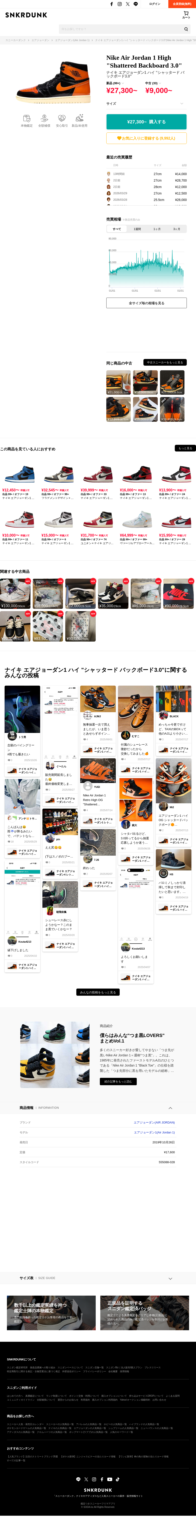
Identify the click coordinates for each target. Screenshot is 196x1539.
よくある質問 (173, 1396)
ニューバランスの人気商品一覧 (157, 1428)
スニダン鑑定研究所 (17, 1367)
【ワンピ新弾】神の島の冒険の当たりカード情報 (143, 1456)
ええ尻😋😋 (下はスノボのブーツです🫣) (59, 852)
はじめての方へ (15, 1396)
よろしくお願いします (134, 959)
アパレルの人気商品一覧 (88, 1424)
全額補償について (46, 1400)
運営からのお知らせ (68, 1400)
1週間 (137, 229)
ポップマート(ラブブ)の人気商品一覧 (88, 1432)
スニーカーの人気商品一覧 (60, 1424)
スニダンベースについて (70, 1367)
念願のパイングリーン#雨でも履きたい (20, 750)
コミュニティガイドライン (21, 1400)
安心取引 (62, 125)
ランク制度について (56, 1396)
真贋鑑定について (34, 1396)
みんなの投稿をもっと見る (98, 992)
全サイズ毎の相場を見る (146, 303)
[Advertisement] (146, 331)
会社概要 (113, 1371)
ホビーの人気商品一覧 (115, 1424)
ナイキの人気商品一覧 (59, 1428)
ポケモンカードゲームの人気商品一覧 (26, 1428)
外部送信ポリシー (71, 1371)
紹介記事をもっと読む (118, 1081)
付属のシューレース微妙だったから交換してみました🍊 (134, 749)
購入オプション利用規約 (105, 1400)
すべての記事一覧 (16, 1460)
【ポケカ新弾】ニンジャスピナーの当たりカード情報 (88, 1456)
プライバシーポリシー (94, 1371)
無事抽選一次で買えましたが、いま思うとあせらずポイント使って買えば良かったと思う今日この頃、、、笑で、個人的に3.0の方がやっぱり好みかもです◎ (97, 729)
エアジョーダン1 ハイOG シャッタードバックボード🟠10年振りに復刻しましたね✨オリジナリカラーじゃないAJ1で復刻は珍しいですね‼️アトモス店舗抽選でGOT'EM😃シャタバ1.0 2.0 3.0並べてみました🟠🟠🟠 (173, 820)
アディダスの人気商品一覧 (21, 1432)
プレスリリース (153, 1367)
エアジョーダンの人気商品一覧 (90, 1428)
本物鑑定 (27, 125)
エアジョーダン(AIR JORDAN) (154, 1122)
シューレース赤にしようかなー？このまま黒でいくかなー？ (58, 924)
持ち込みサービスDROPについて (146, 1396)
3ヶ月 (177, 229)
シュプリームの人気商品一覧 (123, 1428)
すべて (117, 229)
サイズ (111, 103)
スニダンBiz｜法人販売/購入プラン (124, 1367)
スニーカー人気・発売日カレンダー (25, 1424)
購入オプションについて (114, 1396)
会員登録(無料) (182, 4)
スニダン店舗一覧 (94, 1367)
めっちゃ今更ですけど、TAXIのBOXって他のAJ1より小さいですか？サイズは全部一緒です (173, 729)
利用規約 (85, 1400)
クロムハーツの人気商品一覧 (52, 1432)
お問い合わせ (159, 1400)
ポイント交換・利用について (84, 1396)
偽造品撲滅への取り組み (42, 1367)
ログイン (154, 4)
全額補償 (44, 125)
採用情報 (124, 1371)
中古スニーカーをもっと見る (165, 362)
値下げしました (17, 950)
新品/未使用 (80, 125)
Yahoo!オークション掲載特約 (135, 1400)
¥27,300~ (146, 122)
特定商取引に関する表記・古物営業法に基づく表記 (33, 1371)
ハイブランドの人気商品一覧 (144, 1424)
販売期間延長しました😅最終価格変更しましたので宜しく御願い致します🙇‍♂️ (58, 779)
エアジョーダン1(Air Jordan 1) (154, 1132)
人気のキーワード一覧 (121, 1432)
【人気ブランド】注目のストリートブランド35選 (32, 1456)
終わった (89, 868)
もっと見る (185, 448)
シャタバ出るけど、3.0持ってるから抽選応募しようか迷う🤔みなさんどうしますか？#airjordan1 (135, 838)
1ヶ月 (157, 229)
